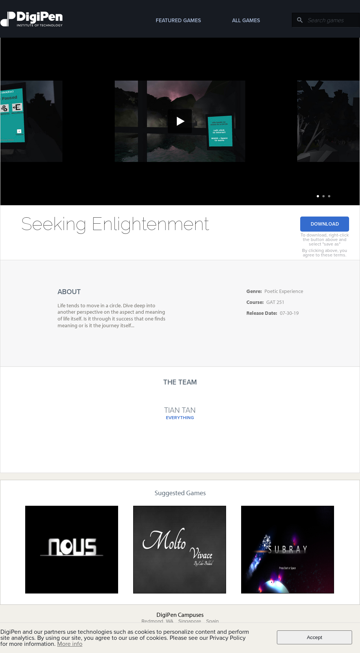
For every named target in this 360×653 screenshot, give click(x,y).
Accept (314, 637)
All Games (246, 20)
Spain (212, 621)
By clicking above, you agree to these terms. (324, 253)
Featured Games (178, 20)
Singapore (189, 621)
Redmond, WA (157, 621)
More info (69, 644)
